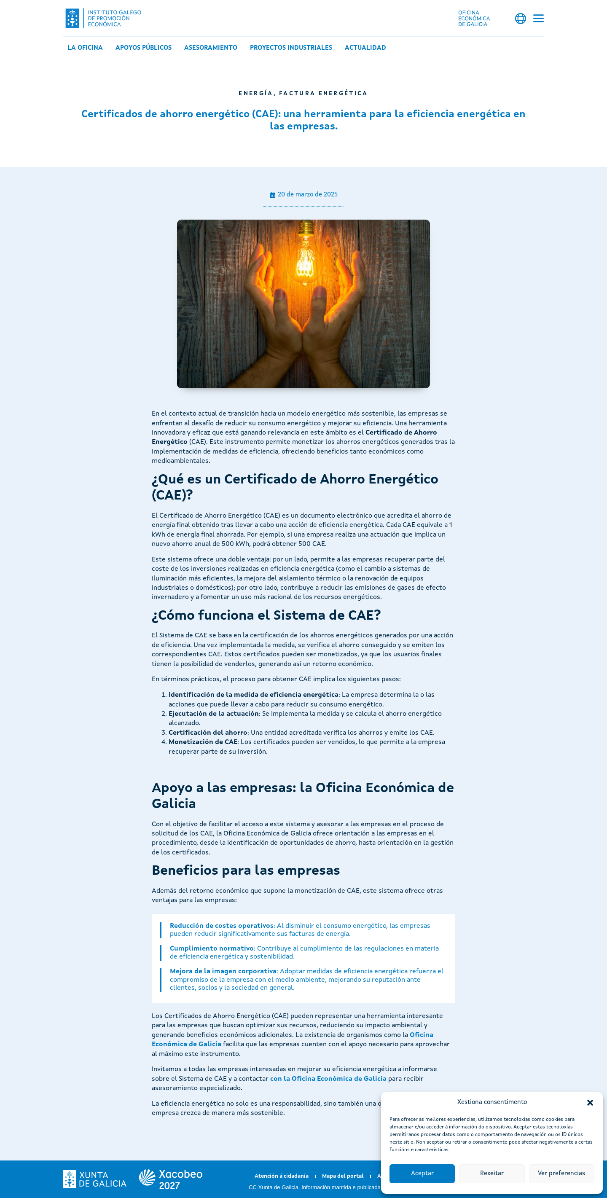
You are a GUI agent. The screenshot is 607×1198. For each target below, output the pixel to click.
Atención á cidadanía (282, 1176)
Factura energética (323, 94)
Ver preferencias (561, 1174)
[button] (590, 1103)
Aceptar (422, 1174)
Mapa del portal (343, 1176)
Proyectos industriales (291, 48)
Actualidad (365, 48)
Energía (256, 94)
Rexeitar (492, 1174)
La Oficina (85, 48)
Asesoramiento (210, 48)
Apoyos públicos (143, 48)
